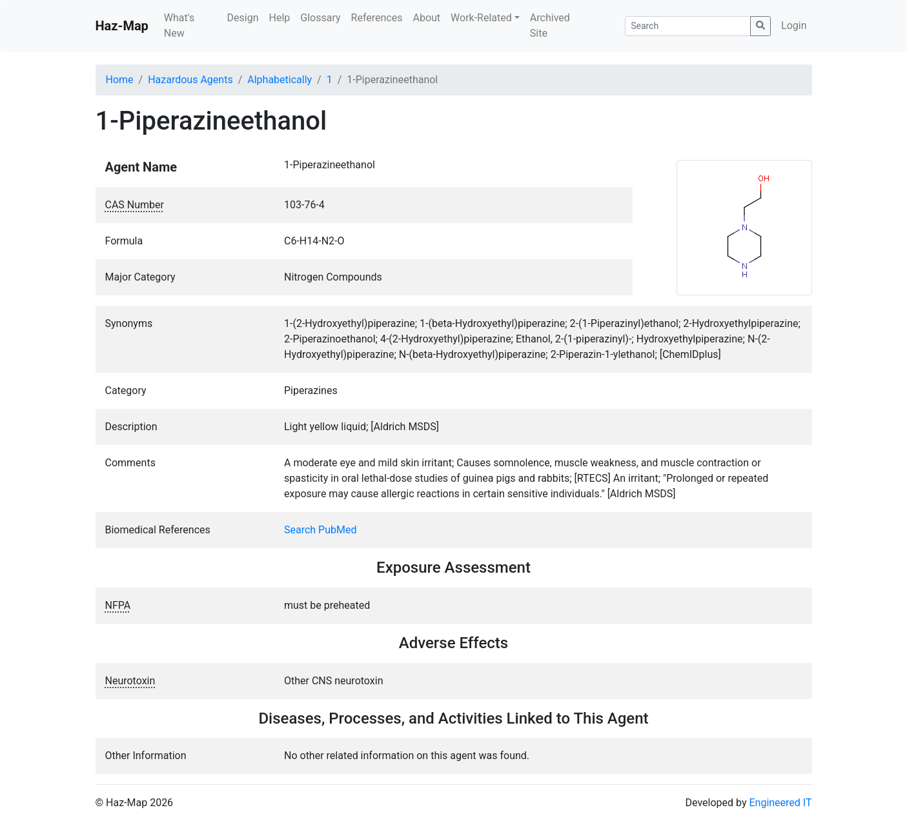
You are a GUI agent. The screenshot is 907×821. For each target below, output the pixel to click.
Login (793, 25)
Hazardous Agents (190, 80)
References (377, 18)
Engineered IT (780, 802)
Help (279, 18)
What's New (179, 25)
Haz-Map (122, 26)
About (426, 18)
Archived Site (550, 25)
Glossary (320, 18)
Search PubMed (320, 530)
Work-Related (481, 18)
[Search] (688, 26)
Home (120, 80)
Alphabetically (279, 80)
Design (243, 18)
